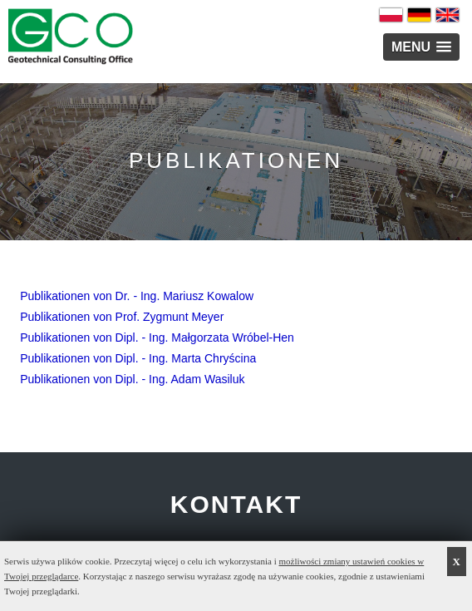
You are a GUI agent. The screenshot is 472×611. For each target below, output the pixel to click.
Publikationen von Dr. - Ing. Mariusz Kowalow (136, 296)
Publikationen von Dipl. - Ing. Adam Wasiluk (132, 379)
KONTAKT (236, 504)
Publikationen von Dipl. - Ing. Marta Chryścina (138, 358)
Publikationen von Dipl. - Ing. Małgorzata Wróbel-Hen (157, 337)
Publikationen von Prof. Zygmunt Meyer (122, 316)
